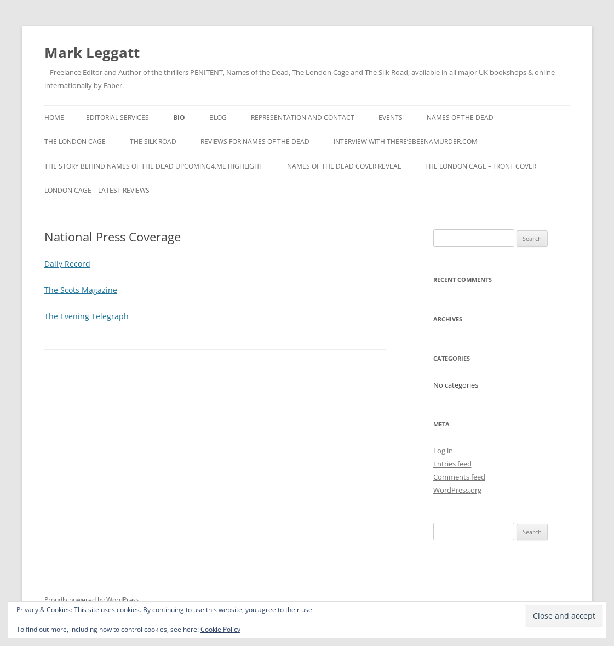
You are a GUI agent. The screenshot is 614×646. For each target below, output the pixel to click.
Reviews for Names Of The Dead (254, 141)
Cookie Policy (220, 629)
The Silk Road (153, 141)
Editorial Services (117, 117)
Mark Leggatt (92, 52)
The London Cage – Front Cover (480, 166)
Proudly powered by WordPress (92, 599)
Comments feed (459, 477)
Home (54, 117)
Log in (443, 450)
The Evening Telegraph (86, 316)
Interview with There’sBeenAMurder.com (406, 141)
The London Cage (75, 141)
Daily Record (67, 263)
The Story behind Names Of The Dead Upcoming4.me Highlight (153, 166)
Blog (218, 117)
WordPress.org (457, 490)
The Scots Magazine (80, 290)
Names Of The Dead (460, 117)
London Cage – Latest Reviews (97, 190)
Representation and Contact (302, 117)
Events (390, 117)
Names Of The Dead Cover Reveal (344, 166)
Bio (179, 117)
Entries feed (452, 464)
